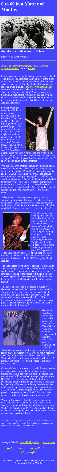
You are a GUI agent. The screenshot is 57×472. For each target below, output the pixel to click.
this (28, 463)
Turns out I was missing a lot (38, 87)
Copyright (28, 452)
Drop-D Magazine (29, 442)
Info (45, 448)
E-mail (35, 448)
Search (22, 448)
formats (31, 68)
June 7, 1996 (49, 442)
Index (11, 448)
